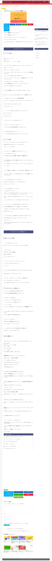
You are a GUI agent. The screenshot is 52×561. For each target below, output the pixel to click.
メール (5, 517)
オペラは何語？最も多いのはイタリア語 (10, 448)
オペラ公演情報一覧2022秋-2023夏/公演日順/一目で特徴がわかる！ (14, 436)
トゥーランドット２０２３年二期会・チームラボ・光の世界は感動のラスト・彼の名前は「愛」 (41, 37)
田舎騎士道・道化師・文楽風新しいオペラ (40, 40)
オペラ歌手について (33, 1)
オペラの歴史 (28, 1)
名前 (4, 514)
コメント (5, 506)
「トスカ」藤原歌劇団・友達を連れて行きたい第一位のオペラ (41, 43)
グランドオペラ (6, 304)
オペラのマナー (39, 1)
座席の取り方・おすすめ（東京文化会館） (10, 446)
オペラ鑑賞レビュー (44, 1)
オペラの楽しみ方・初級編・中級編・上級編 (10, 441)
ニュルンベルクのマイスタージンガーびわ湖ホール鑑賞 (41, 34)
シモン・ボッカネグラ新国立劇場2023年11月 (41, 31)
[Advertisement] (18, 461)
